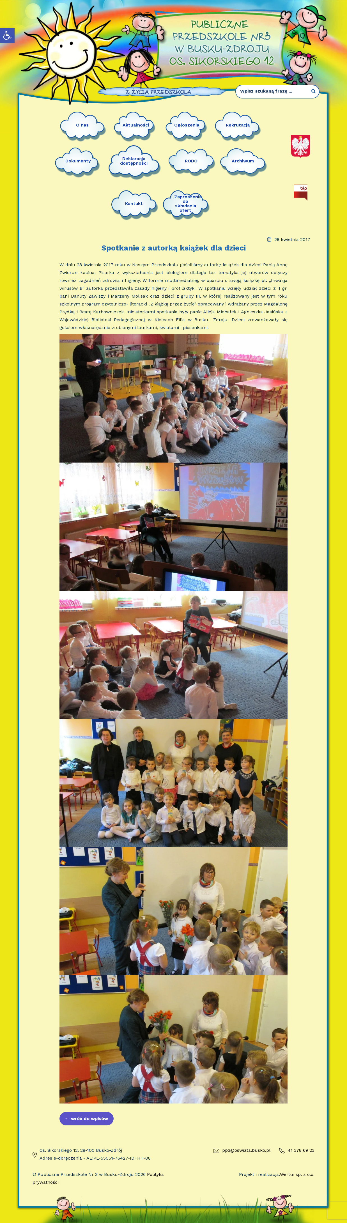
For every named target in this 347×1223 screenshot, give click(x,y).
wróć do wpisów (86, 1118)
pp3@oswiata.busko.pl (241, 1150)
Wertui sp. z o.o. (297, 1174)
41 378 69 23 (296, 1151)
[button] (7, 35)
